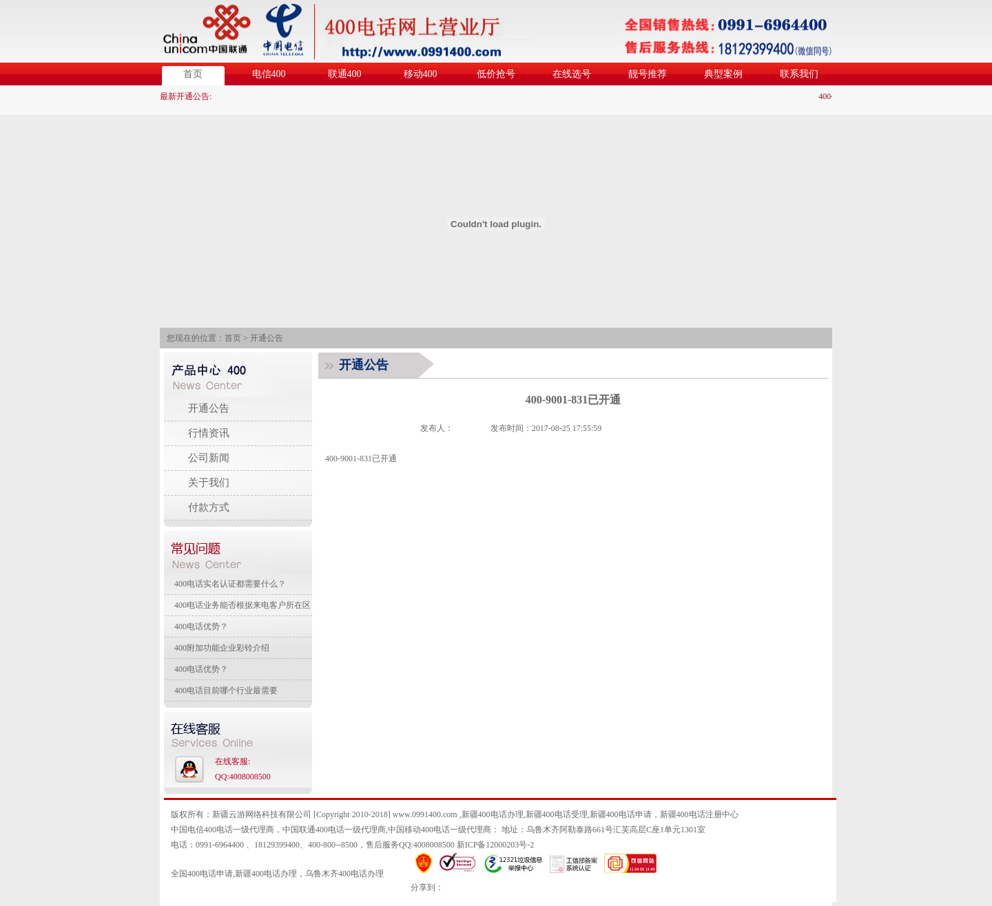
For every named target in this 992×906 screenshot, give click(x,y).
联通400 (345, 74)
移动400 (420, 74)
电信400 (269, 74)
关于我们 (208, 482)
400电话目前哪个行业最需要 (226, 690)
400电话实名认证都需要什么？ (230, 584)
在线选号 (571, 74)
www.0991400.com (425, 814)
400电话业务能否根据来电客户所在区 (242, 605)
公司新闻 (208, 457)
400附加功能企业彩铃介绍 (221, 648)
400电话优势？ (201, 626)
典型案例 (723, 74)
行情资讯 (208, 433)
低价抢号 (496, 74)
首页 (193, 74)
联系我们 (799, 74)
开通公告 (266, 338)
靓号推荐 (647, 74)
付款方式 (208, 507)
